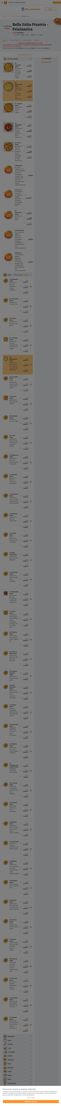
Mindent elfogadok (31, 1101)
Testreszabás (31, 1097)
